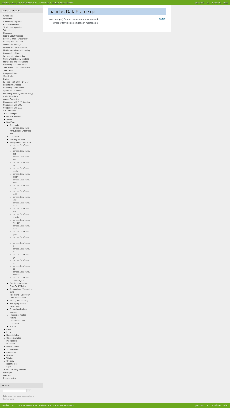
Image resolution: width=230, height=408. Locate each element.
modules (216, 2)
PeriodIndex (11, 352)
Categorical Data (10, 73)
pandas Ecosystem (11, 99)
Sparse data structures (13, 90)
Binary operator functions (20, 142)
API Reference (42, 2)
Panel (8, 329)
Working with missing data (14, 56)
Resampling (11, 364)
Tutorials (7, 30)
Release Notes (9, 378)
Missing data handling (19, 300)
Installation (7, 19)
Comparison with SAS (12, 108)
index (225, 2)
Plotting (13, 318)
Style (8, 367)
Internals (7, 375)
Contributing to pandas (13, 21)
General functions (13, 116)
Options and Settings (12, 44)
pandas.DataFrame (62, 2)
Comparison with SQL (12, 105)
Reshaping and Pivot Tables (15, 65)
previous (199, 2)
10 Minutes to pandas (12, 27)
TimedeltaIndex (12, 349)
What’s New (8, 16)
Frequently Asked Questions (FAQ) (18, 93)
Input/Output (11, 114)
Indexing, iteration (17, 139)
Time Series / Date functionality (16, 67)
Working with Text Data (13, 42)
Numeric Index (12, 335)
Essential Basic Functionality (15, 39)
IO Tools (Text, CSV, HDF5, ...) (16, 82)
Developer (7, 372)
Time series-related (18, 315)
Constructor (14, 125)
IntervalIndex (11, 341)
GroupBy (10, 361)
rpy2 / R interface (10, 96)
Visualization (8, 76)
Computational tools (11, 53)
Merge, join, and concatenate (15, 62)
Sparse (13, 326)
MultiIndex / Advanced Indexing (16, 50)
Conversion (14, 137)
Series (9, 119)
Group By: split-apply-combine (16, 59)
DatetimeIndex (12, 347)
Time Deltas (8, 70)
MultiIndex (10, 344)
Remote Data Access (12, 85)
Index (8, 332)
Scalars (9, 355)
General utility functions (16, 370)
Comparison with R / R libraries (16, 102)
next (208, 2)
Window (9, 358)
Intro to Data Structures (13, 36)
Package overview (11, 24)
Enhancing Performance (13, 88)
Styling (6, 79)
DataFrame (11, 122)
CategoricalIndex (13, 338)
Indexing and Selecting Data (15, 47)
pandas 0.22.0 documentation (17, 2)
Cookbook (7, 33)
